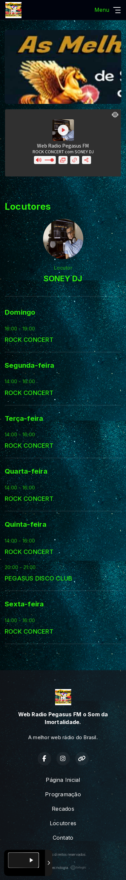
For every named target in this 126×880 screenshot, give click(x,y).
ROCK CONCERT (29, 339)
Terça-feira (24, 418)
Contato (63, 837)
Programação (63, 794)
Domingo (20, 312)
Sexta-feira (24, 604)
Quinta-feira (25, 524)
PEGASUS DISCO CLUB (38, 578)
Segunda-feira (29, 365)
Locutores (63, 823)
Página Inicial (63, 779)
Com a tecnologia (63, 867)
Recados (63, 808)
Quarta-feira (26, 471)
